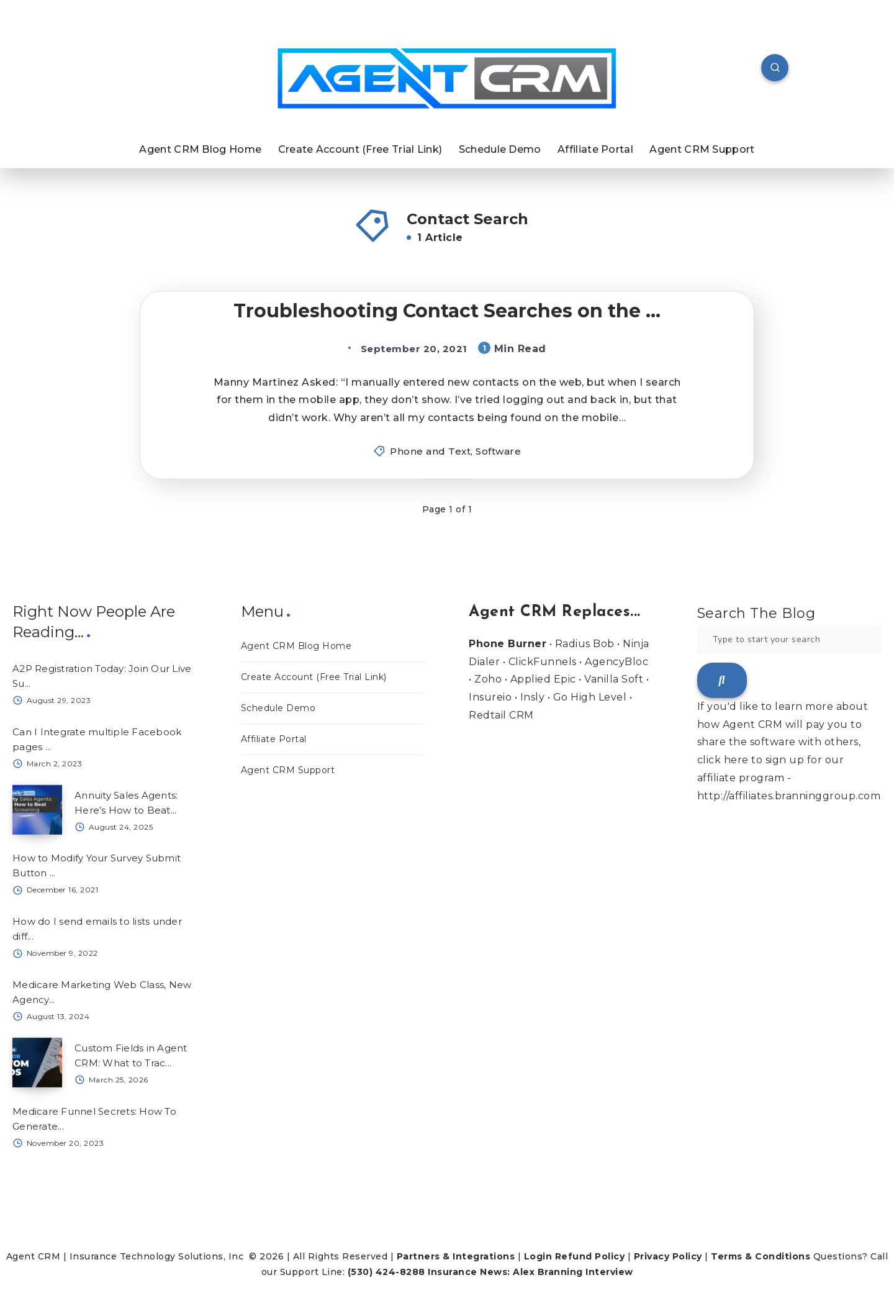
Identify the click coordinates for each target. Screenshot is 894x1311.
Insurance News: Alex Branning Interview (530, 1271)
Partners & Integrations (456, 1256)
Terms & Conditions (760, 1256)
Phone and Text (430, 451)
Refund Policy (590, 1256)
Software (498, 451)
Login (538, 1256)
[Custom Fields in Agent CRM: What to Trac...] (37, 1062)
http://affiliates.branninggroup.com (789, 796)
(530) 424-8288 (386, 1271)
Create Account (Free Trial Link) (360, 149)
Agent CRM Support (701, 149)
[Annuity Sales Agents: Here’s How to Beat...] (37, 810)
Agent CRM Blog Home (200, 149)
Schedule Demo (500, 149)
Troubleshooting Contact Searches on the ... (447, 310)
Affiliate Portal (595, 149)
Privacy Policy (668, 1256)
